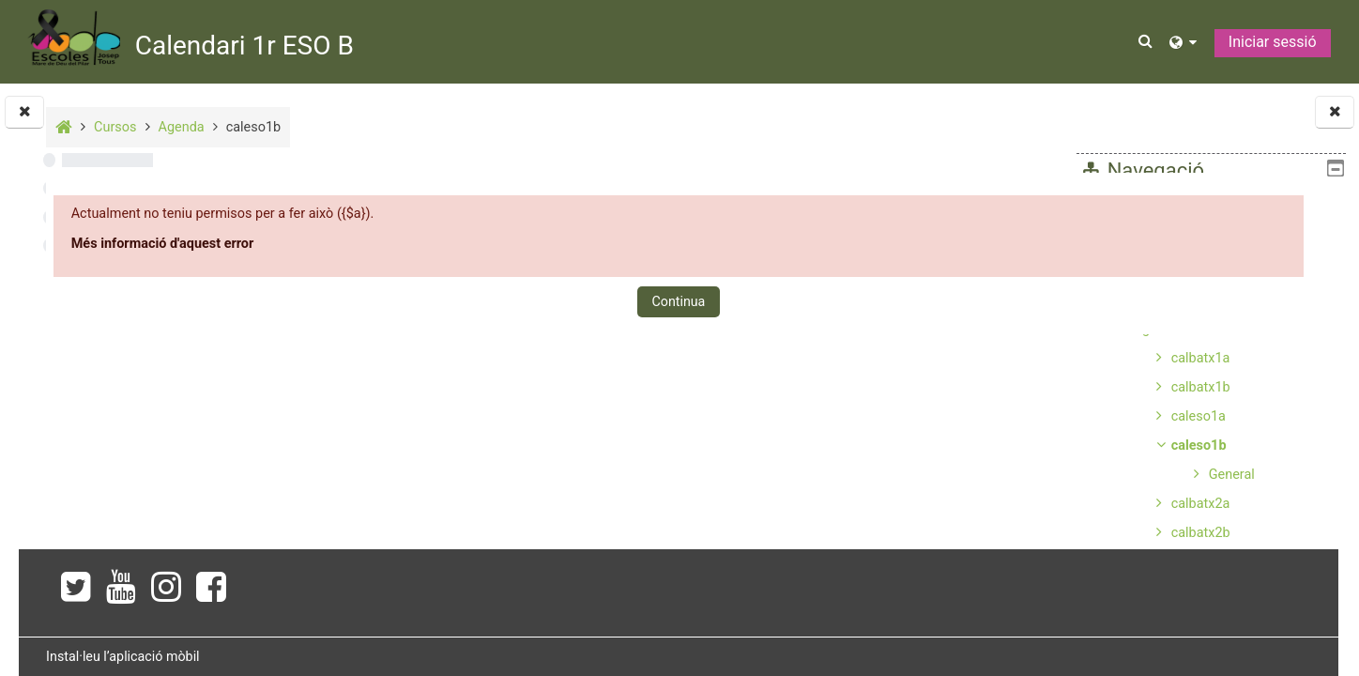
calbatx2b (1200, 533)
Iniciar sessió (1273, 42)
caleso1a (1198, 416)
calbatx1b (1200, 387)
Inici (1108, 213)
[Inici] (73, 41)
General (1232, 475)
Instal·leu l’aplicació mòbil (365, 656)
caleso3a (1198, 620)
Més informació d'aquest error (405, 244)
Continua (666, 301)
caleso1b (1199, 445)
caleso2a (1198, 562)
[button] (1147, 41)
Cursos (1117, 300)
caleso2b (1198, 591)
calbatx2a (1200, 504)
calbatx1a (1200, 358)
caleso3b (1198, 649)
